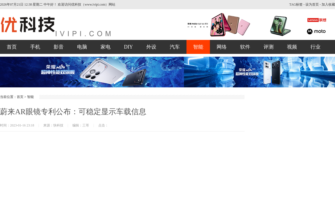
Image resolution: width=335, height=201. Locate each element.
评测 (269, 47)
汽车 (175, 47)
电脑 (82, 47)
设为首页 (312, 4)
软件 (245, 47)
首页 (12, 47)
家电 (105, 47)
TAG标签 (296, 4)
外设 (151, 47)
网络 (222, 47)
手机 (35, 47)
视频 (292, 47)
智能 (198, 47)
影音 (59, 47)
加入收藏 (328, 4)
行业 (315, 47)
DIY (128, 47)
